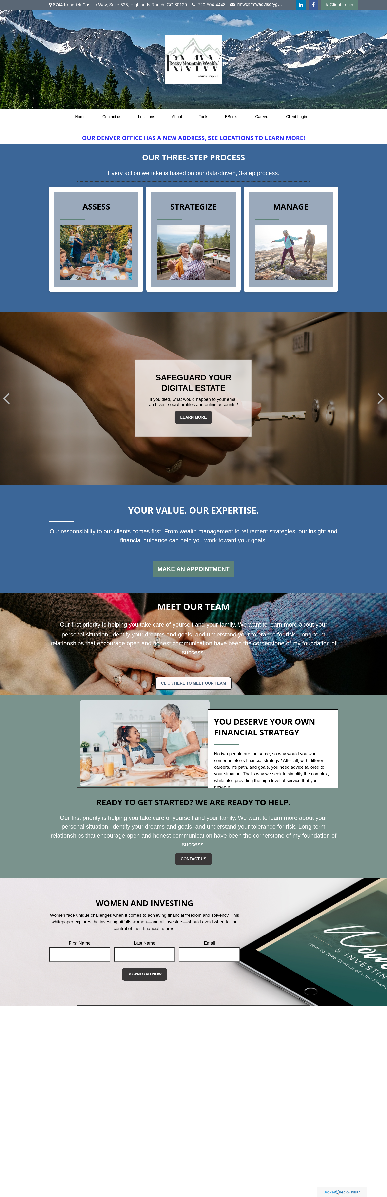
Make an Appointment (193, 569)
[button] (80, 117)
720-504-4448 (208, 4)
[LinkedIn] (301, 5)
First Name (80, 943)
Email (209, 943)
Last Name (144, 943)
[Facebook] (313, 5)
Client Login (339, 4)
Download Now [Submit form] (144, 974)
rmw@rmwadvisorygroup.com (256, 4)
